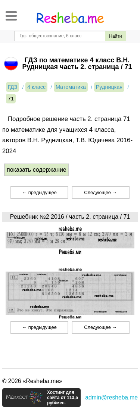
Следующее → (100, 192)
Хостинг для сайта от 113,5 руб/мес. (62, 397)
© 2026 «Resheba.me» (32, 381)
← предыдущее (39, 192)
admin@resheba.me (111, 397)
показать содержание (36, 170)
